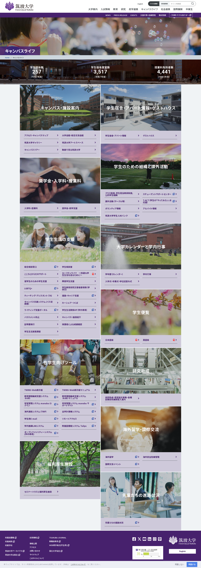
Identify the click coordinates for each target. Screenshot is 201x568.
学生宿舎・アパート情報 (115, 135)
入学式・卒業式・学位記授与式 (118, 281)
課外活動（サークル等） (115, 201)
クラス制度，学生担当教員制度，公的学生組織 (119, 194)
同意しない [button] (179, 564)
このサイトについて (37, 558)
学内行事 (147, 274)
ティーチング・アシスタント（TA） (38, 295)
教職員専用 (53, 541)
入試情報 (105, 9)
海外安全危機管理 (151, 456)
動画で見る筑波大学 (71, 149)
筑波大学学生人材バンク (116, 215)
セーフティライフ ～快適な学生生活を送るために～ (75, 274)
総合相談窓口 (30, 266)
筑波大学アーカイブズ (13, 551)
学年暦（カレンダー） (114, 274)
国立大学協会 (54, 551)
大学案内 (93, 9)
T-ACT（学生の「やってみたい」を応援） (157, 201)
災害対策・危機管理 (148, 15)
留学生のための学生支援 (35, 281)
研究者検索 (164, 4)
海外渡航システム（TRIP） (35, 411)
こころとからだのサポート (35, 274)
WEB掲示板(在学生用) (58, 545)
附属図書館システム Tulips (74, 425)
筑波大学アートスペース (72, 142)
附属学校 (8, 545)
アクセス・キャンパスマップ (36, 135)
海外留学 (109, 456)
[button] (102, 564)
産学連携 (133, 9)
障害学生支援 (68, 281)
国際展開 (178, 9)
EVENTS (133, 15)
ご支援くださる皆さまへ (180, 15)
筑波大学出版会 (11, 554)
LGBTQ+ (28, 288)
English (140, 4)
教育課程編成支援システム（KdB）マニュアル (74, 397)
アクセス (33, 547)
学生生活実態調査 (32, 331)
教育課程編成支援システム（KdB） (36, 397)
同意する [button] (192, 564)
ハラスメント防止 (31, 317)
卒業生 (189, 9)
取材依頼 (162, 15)
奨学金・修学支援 (69, 208)
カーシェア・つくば (70, 302)
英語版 (146, 339)
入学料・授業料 (31, 208)
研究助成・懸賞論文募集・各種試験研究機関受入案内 (118, 398)
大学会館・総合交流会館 (73, 135)
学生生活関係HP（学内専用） (74, 309)
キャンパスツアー (32, 149)
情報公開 (33, 543)
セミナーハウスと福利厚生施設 (38, 491)
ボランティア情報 (113, 208)
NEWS (108, 15)
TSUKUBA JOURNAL (57, 537)
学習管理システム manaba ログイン (38, 404)
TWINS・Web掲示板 (33, 389)
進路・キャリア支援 (70, 295)
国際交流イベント (113, 464)
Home (7, 57)
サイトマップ (34, 554)
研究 (123, 9)
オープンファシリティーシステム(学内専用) (38, 433)
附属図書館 (9, 537)
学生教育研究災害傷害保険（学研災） (76, 288)
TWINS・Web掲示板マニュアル (76, 389)
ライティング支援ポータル (35, 309)
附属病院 (8, 541)
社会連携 (165, 9)
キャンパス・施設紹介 (71, 317)
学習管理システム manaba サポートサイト (75, 404)
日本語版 (109, 339)
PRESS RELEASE (120, 15)
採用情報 (33, 537)
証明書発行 (29, 324)
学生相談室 (67, 266)
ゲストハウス (148, 135)
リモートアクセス (69, 418)
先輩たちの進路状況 (114, 522)
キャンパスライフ (149, 9)
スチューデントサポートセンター (157, 194)
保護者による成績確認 (72, 324)
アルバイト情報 (150, 208)
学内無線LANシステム (34, 425)
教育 (115, 9)
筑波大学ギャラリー (33, 142)
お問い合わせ (35, 550)
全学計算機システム (71, 411)
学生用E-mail (30, 418)
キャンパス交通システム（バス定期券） (38, 302)
